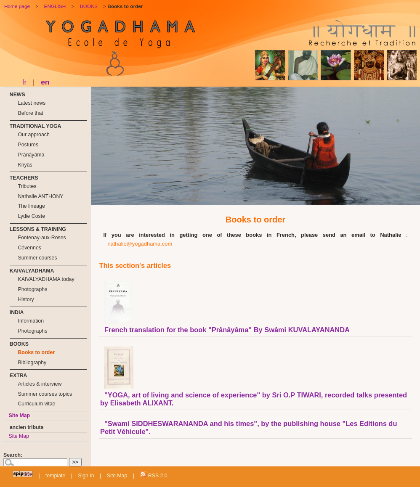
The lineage (31, 206)
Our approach (33, 135)
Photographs (32, 289)
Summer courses (37, 258)
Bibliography (32, 362)
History (26, 299)
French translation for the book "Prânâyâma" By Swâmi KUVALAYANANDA (227, 329)
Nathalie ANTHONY (40, 196)
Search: (12, 455)
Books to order (36, 352)
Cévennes (29, 248)
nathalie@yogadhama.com (139, 244)
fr (24, 82)
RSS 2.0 (153, 475)
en (45, 82)
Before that (30, 113)
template (55, 476)
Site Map (19, 415)
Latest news (31, 103)
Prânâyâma (31, 155)
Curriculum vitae (36, 404)
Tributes (27, 186)
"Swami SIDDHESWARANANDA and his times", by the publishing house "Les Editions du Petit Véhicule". (248, 427)
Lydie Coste (31, 216)
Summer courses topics (45, 394)
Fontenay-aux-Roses (42, 238)
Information (31, 321)
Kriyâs (25, 165)
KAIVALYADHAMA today (46, 279)
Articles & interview (39, 384)
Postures (28, 145)
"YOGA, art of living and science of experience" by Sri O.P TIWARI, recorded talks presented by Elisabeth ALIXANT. (253, 399)
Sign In (86, 476)
